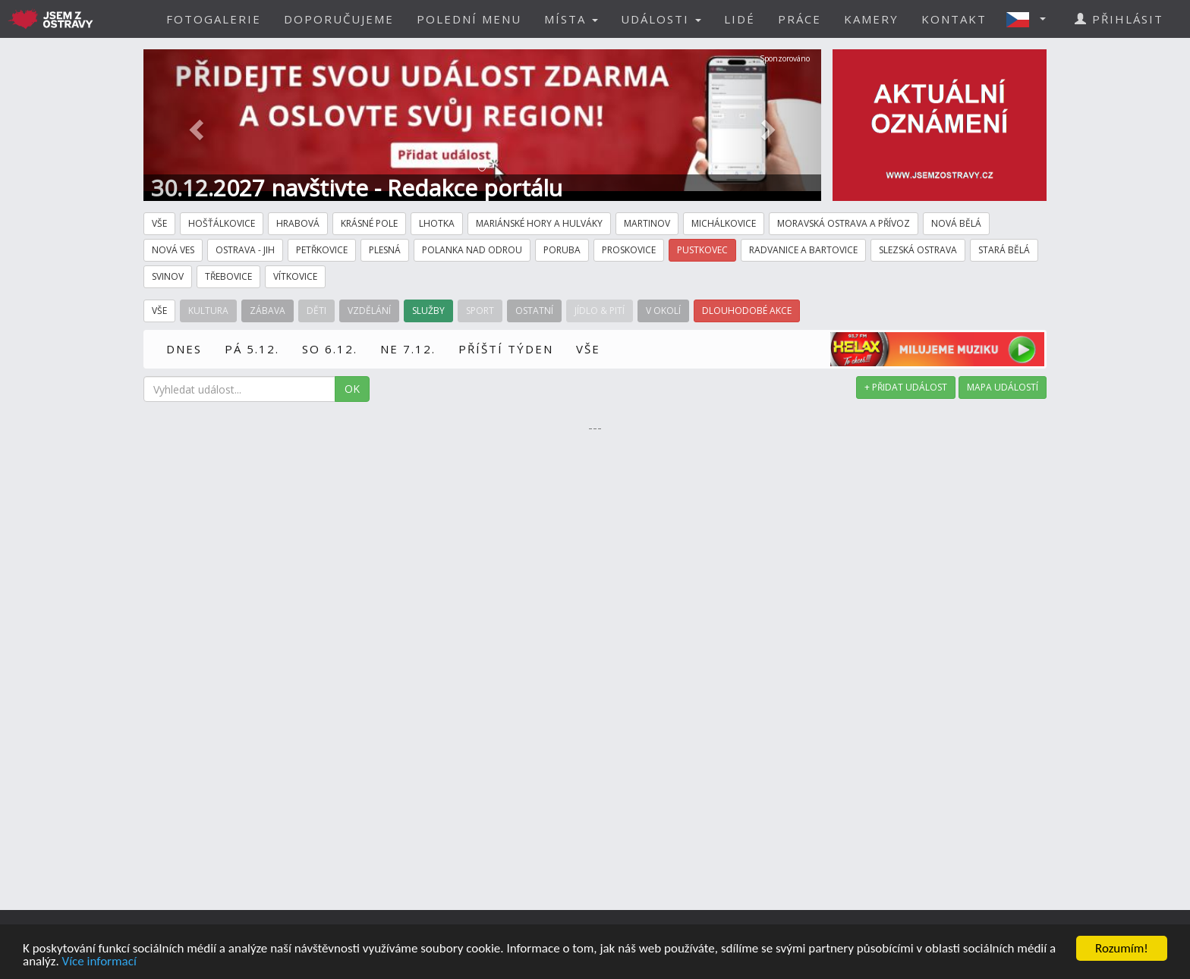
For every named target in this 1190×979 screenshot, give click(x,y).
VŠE (588, 348)
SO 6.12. (329, 348)
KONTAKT (954, 19)
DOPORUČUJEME (339, 19)
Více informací (99, 962)
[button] (1030, 19)
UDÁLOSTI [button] (661, 19)
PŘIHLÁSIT (1119, 19)
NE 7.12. (408, 348)
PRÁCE (799, 19)
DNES (184, 348)
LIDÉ (739, 19)
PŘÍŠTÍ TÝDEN (505, 348)
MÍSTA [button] (571, 19)
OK (352, 388)
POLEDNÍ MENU (469, 19)
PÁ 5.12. (252, 348)
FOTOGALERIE (213, 19)
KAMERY (871, 19)
